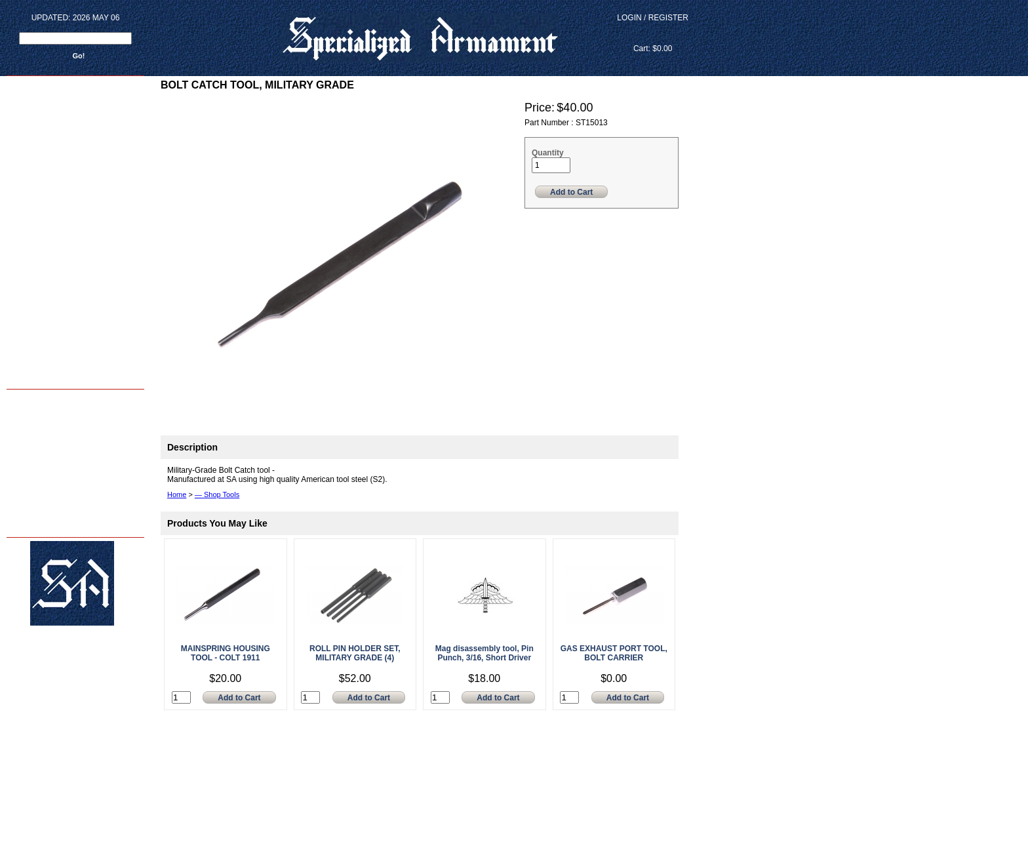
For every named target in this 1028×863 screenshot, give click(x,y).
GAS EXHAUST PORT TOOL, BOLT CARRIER (614, 653)
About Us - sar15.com (43, 468)
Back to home (33, 375)
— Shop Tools (217, 494)
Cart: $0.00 (652, 48)
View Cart (653, 33)
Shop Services (32, 427)
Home (19, 399)
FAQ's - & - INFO (35, 496)
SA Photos (26, 454)
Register (668, 17)
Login (629, 17)
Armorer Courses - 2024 (47, 413)
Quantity (548, 152)
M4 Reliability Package (45, 441)
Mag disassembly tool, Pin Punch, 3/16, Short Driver (484, 653)
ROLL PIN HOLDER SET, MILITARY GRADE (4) (354, 653)
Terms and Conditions (44, 509)
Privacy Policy (32, 523)
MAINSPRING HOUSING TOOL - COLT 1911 (225, 653)
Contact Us (27, 482)
